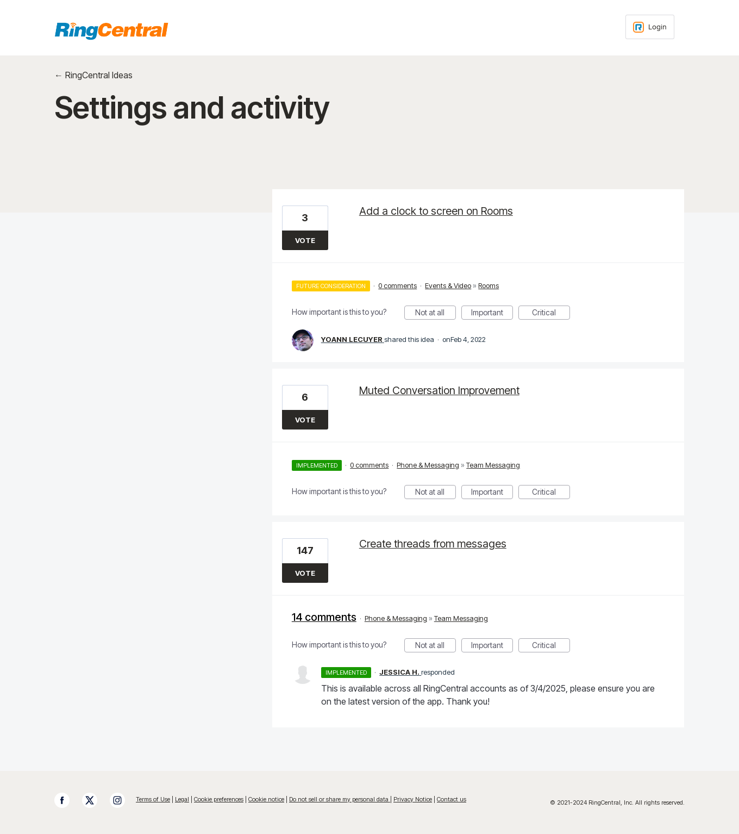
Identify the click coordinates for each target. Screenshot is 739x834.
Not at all (435, 314)
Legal (182, 799)
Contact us (451, 799)
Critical (551, 314)
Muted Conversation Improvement (439, 390)
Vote (305, 240)
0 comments (397, 285)
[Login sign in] (649, 27)
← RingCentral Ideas (93, 75)
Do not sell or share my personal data (339, 799)
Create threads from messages (432, 543)
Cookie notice (266, 799)
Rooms (488, 285)
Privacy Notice (412, 799)
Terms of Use (153, 799)
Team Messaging (493, 464)
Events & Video (448, 285)
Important (492, 314)
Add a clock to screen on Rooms (436, 210)
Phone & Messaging (428, 464)
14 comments (324, 617)
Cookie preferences (218, 799)
